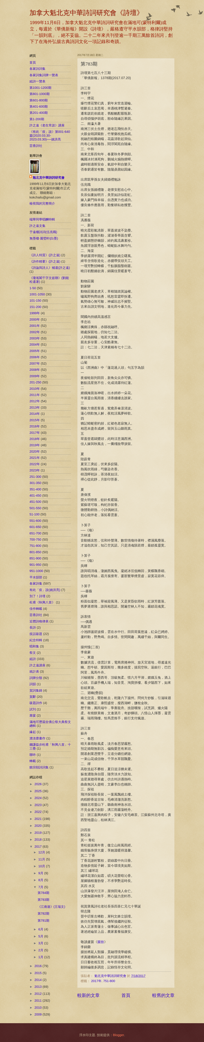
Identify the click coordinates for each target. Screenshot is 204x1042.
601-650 (35, 527)
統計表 (34, 671)
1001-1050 (37, 294)
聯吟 (32, 754)
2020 (38, 825)
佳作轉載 (35, 608)
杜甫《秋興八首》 (42, 602)
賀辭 (32, 696)
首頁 (125, 995)
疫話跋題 (35, 634)
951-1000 (36, 571)
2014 (38, 980)
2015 (38, 973)
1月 (41, 957)
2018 (38, 839)
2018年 (34, 439)
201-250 (35, 382)
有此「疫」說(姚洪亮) (44, 590)
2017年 (96, 981)
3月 (41, 943)
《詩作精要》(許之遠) (44, 261)
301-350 (35, 483)
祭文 (32, 652)
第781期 (43, 920)
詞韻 (32, 684)
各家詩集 (35, 583)
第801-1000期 (39, 94)
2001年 (34, 325)
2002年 (34, 332)
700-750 (35, 539)
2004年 (34, 344)
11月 (42, 859)
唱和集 (34, 646)
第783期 (43, 899)
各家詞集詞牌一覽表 (43, 75)
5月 (41, 936)
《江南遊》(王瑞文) (51, 906)
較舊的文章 (163, 995)
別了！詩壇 (37, 596)
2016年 (34, 426)
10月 (42, 866)
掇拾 (100, 942)
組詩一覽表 (37, 81)
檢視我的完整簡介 (42, 203)
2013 (38, 986)
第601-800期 (38, 100)
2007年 (34, 363)
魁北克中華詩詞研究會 (49, 177)
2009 (38, 1014)
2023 (38, 805)
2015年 (34, 420)
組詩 (32, 659)
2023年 (34, 470)
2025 (38, 791)
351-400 (35, 489)
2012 (38, 993)
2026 (38, 784)
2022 (38, 812)
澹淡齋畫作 (37, 738)
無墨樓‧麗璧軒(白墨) (43, 238)
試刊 (32, 709)
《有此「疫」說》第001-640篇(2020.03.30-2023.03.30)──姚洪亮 (49, 135)
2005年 (34, 351)
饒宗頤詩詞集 (39, 767)
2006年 (34, 357)
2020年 (34, 451)
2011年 (34, 395)
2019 (38, 832)
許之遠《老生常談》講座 (47, 125)
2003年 (34, 338)
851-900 (35, 558)
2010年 (34, 388)
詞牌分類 (35, 678)
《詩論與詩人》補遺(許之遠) (49, 267)
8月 (41, 880)
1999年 (34, 313)
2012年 (34, 401)
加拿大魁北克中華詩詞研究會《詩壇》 (86, 12)
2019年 (34, 445)
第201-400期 (38, 112)
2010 (38, 1007)
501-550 (35, 508)
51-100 (34, 514)
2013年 (34, 407)
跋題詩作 (35, 703)
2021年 (34, 457)
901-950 (35, 564)
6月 (41, 929)
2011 (38, 1000)
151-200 (35, 307)
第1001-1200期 (40, 87)
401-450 (35, 495)
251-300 (35, 476)
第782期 (43, 913)
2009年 (34, 376)
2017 (38, 846)
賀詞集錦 (35, 690)
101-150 (35, 300)
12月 (42, 852)
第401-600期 (38, 106)
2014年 (34, 413)
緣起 (32, 732)
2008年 (34, 369)
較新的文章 (88, 995)
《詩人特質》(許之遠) (44, 255)
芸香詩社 (35, 145)
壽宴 (32, 715)
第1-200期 (36, 119)
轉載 (32, 761)
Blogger (118, 1035)
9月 (41, 873)
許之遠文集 (37, 225)
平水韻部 (35, 577)
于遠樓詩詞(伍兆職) (43, 232)
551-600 (35, 520)
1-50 (32, 288)
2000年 (34, 319)
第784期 (43, 893)
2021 (38, 819)
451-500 (35, 501)
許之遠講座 (37, 665)
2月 (41, 950)
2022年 (34, 464)
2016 (38, 966)
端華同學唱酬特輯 (42, 219)
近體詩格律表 (39, 621)
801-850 (35, 552)
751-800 (109, 981)
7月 (41, 887)
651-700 (35, 533)
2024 (38, 798)
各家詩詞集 (37, 68)
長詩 (32, 627)
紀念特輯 (35, 640)
